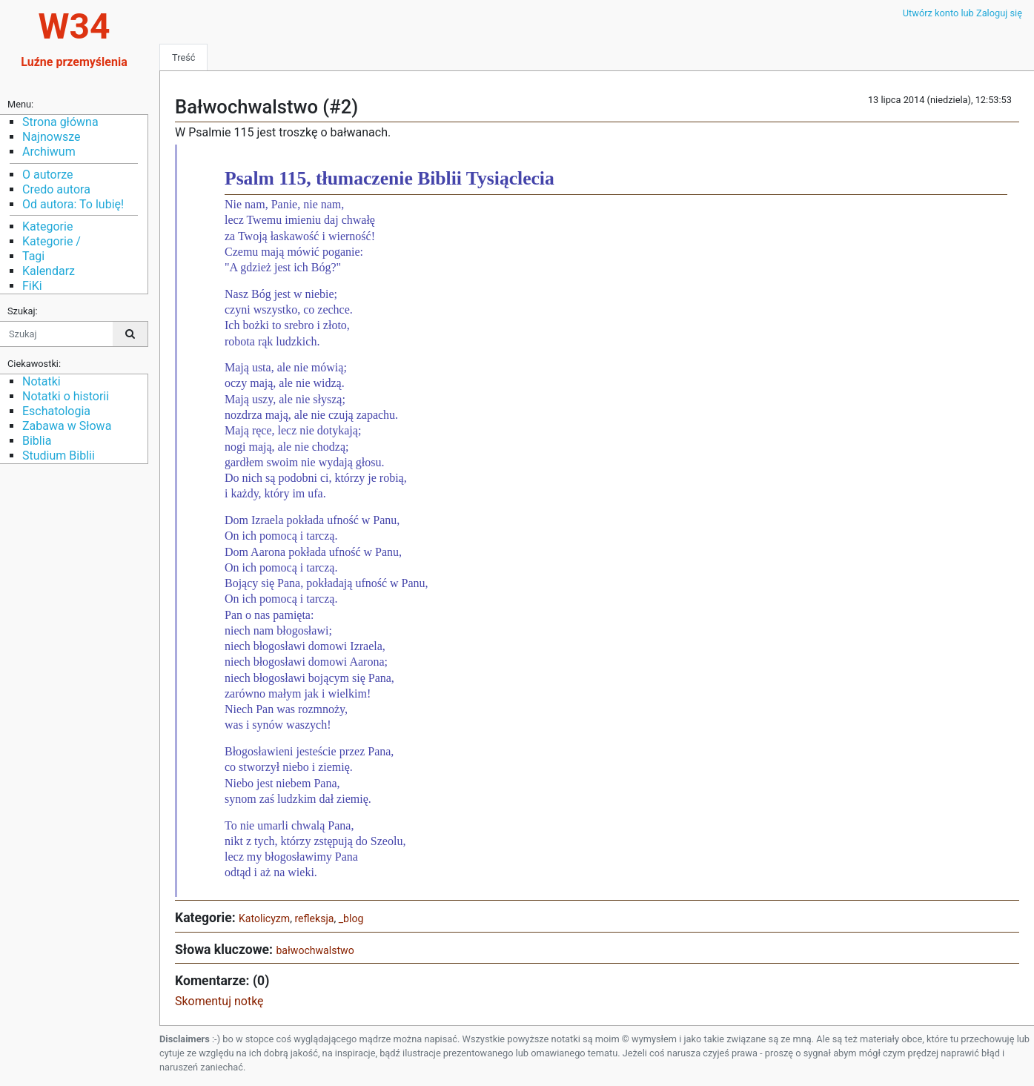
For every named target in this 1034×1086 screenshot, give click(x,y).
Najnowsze (51, 137)
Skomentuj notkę (219, 1001)
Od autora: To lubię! (73, 204)
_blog (351, 918)
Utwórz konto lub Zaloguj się (962, 13)
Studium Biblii (58, 455)
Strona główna (60, 122)
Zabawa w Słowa (66, 426)
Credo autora (56, 189)
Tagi (33, 256)
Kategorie (47, 226)
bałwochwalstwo (315, 950)
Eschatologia (56, 411)
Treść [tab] (183, 57)
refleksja (314, 918)
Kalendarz (48, 271)
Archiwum (49, 152)
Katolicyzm (264, 918)
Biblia (36, 441)
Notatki (41, 381)
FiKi (32, 286)
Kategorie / (51, 241)
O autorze (47, 175)
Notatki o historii (65, 396)
